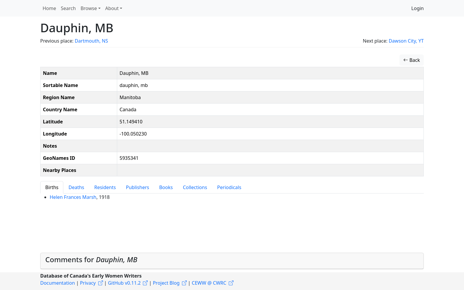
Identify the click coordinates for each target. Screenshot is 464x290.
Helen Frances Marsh (73, 197)
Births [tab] (51, 187)
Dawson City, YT (406, 41)
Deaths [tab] (76, 187)
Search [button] (68, 8)
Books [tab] (166, 187)
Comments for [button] (91, 259)
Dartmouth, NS (91, 41)
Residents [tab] (105, 187)
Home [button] (49, 8)
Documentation (57, 283)
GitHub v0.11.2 (124, 283)
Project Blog (166, 283)
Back (411, 60)
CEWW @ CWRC (209, 283)
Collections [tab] (195, 187)
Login (417, 8)
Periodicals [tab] (229, 187)
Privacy (88, 283)
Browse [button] (88, 8)
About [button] (112, 8)
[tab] (232, 261)
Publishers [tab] (137, 187)
